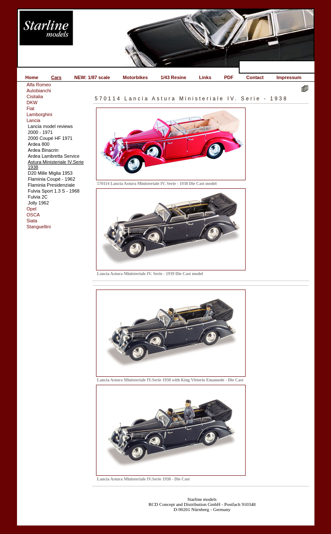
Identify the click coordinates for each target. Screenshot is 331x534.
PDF (228, 77)
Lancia (33, 120)
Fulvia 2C (38, 196)
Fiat (30, 108)
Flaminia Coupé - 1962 (51, 179)
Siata (32, 220)
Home (32, 77)
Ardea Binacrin (43, 150)
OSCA (33, 214)
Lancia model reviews (50, 126)
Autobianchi (39, 90)
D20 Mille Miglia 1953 (50, 173)
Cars (56, 77)
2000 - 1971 (40, 132)
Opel (32, 208)
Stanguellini (39, 226)
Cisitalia (35, 96)
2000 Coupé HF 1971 (50, 138)
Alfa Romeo (39, 84)
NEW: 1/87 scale (92, 77)
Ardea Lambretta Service (54, 156)
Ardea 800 (39, 144)
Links (205, 77)
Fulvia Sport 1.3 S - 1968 (54, 190)
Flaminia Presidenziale (51, 184)
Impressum (289, 77)
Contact (255, 77)
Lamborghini (40, 114)
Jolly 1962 (38, 202)
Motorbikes (135, 77)
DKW (32, 102)
